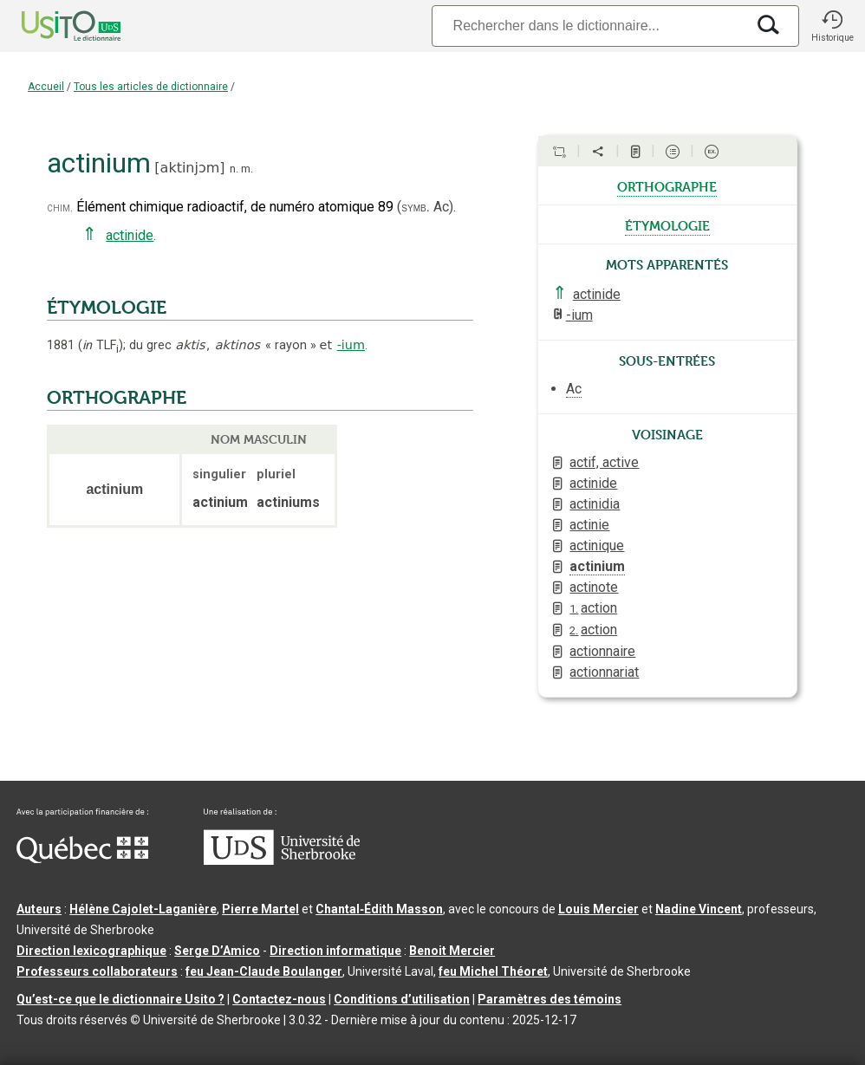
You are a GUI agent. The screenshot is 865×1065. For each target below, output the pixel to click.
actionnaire (602, 651)
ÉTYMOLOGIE (106, 307)
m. (247, 168)
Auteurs (39, 909)
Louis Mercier (598, 909)
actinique (596, 545)
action (593, 608)
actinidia (594, 504)
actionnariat (604, 672)
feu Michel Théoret (493, 971)
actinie (589, 524)
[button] (832, 26)
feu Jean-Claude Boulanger (263, 971)
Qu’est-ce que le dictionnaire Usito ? (120, 999)
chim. (60, 207)
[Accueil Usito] (52, 26)
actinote (593, 587)
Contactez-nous (279, 999)
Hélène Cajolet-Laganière (143, 909)
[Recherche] (588, 25)
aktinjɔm (190, 167)
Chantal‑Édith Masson (379, 909)
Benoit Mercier (452, 951)
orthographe (667, 185)
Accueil (46, 87)
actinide (129, 235)
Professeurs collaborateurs (97, 971)
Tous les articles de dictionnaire (151, 87)
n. (234, 168)
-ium (351, 345)
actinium (597, 566)
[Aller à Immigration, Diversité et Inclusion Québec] (82, 859)
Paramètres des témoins (549, 999)
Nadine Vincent (698, 909)
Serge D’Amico (217, 951)
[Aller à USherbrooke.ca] (282, 860)
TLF (100, 345)
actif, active (604, 462)
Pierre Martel (260, 909)
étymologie (667, 224)
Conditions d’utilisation (402, 999)
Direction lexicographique (91, 951)
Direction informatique (335, 951)
